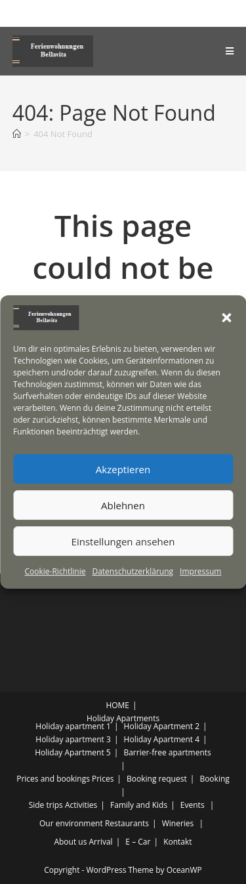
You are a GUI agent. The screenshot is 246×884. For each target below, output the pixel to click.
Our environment (71, 823)
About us (70, 841)
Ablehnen (123, 505)
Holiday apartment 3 (73, 739)
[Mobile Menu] (230, 51)
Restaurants (127, 823)
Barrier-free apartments (167, 752)
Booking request (157, 778)
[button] (226, 317)
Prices (102, 778)
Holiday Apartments (123, 718)
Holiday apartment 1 (73, 726)
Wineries (178, 823)
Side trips (46, 804)
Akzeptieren (123, 469)
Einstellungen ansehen (123, 541)
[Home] (16, 134)
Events (192, 804)
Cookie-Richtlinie (55, 571)
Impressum (200, 571)
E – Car (137, 841)
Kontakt (177, 841)
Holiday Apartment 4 (162, 739)
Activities (81, 804)
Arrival (101, 841)
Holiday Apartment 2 (162, 726)
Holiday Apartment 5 (73, 752)
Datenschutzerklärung (132, 571)
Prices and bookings (53, 778)
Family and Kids (138, 804)
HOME (117, 705)
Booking (214, 778)
